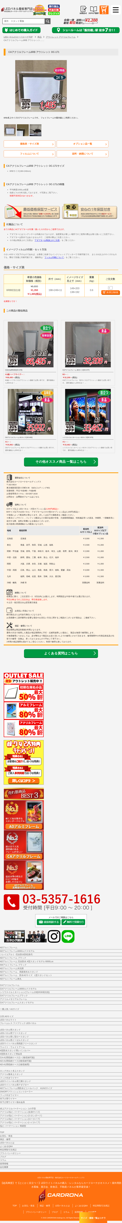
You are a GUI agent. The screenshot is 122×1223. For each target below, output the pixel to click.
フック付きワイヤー (9, 1078)
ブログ (3, 1157)
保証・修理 (5, 1139)
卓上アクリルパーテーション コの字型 (18, 1108)
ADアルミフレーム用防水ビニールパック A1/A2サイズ (26, 1088)
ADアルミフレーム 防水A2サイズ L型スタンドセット (26, 975)
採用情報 (4, 1164)
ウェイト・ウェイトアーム (12, 1047)
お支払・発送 (6, 1136)
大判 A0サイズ (6, 1016)
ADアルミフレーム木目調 (12, 968)
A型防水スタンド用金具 (11, 1054)
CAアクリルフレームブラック (14, 996)
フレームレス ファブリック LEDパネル (18, 1023)
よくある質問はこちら (61, 653)
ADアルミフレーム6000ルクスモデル (17, 951)
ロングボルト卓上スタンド (12, 1071)
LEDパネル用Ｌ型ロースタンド (14, 1037)
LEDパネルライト (8, 1020)
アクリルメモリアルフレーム (13, 999)
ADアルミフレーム (8, 948)
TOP (2, 1132)
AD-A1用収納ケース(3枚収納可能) (15, 1061)
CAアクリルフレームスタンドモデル (17, 1003)
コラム (3, 1160)
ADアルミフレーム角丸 (10, 979)
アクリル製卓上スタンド (11, 1074)
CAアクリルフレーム (9, 985)
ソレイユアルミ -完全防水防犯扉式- (16, 955)
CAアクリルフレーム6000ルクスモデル (18, 989)
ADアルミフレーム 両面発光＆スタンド (19, 972)
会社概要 (4, 1167)
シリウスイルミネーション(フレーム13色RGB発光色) (25, 992)
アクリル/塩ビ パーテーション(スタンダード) (21, 1115)
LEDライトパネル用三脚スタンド (15, 1081)
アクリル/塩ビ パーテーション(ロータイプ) (20, 1119)
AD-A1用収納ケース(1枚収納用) (14, 1064)
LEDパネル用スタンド (10, 1030)
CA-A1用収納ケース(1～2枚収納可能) (17, 1057)
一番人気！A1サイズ (9, 1009)
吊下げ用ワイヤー (8, 1099)
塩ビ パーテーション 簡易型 (13, 1126)
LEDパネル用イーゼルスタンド (14, 1040)
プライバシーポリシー (10, 1153)
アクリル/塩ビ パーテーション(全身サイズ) (20, 1112)
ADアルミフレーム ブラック (13, 958)
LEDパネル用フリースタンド (13, 1033)
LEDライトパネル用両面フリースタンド (18, 1044)
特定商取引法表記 (8, 1150)
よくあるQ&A (6, 1146)
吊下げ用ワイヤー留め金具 (12, 1102)
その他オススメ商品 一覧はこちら (61, 462)
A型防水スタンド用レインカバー (15, 1051)
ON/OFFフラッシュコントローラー (16, 1092)
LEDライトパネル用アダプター (14, 1085)
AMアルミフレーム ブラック (13, 965)
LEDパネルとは (7, 1143)
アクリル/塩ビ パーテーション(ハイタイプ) (20, 1122)
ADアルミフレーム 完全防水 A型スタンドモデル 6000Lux (26, 961)
